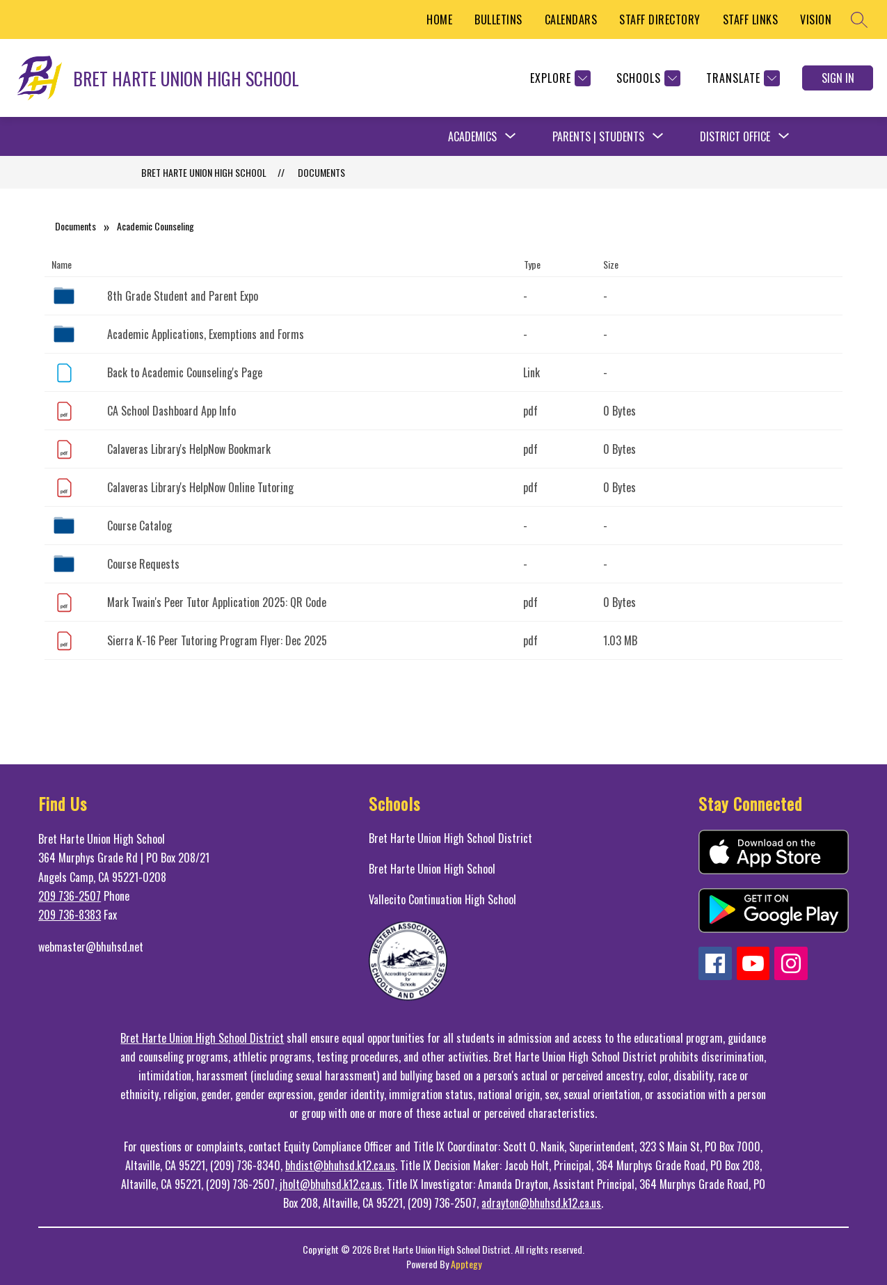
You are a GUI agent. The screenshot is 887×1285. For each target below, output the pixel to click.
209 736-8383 (69, 914)
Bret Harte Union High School (432, 868)
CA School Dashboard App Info (171, 410)
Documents (321, 172)
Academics (472, 136)
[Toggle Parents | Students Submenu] (658, 136)
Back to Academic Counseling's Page (184, 372)
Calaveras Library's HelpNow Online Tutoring (200, 487)
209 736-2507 (69, 896)
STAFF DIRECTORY (660, 19)
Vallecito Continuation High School (442, 899)
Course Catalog (139, 525)
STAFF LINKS (750, 19)
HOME (439, 19)
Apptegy (466, 1263)
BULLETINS (498, 19)
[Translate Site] (741, 78)
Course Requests (143, 563)
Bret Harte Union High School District (450, 838)
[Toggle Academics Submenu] (510, 136)
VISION (815, 19)
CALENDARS (571, 19)
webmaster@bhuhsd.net (90, 946)
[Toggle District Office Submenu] (784, 136)
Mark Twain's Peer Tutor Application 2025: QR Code (216, 602)
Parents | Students (598, 136)
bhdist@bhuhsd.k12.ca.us (340, 1165)
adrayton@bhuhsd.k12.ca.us (541, 1203)
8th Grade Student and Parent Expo (182, 295)
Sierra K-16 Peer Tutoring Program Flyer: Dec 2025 (217, 640)
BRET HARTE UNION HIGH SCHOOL (203, 172)
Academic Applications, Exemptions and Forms (205, 334)
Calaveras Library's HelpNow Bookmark (189, 449)
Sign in (838, 78)
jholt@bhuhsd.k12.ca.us (331, 1184)
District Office (735, 136)
